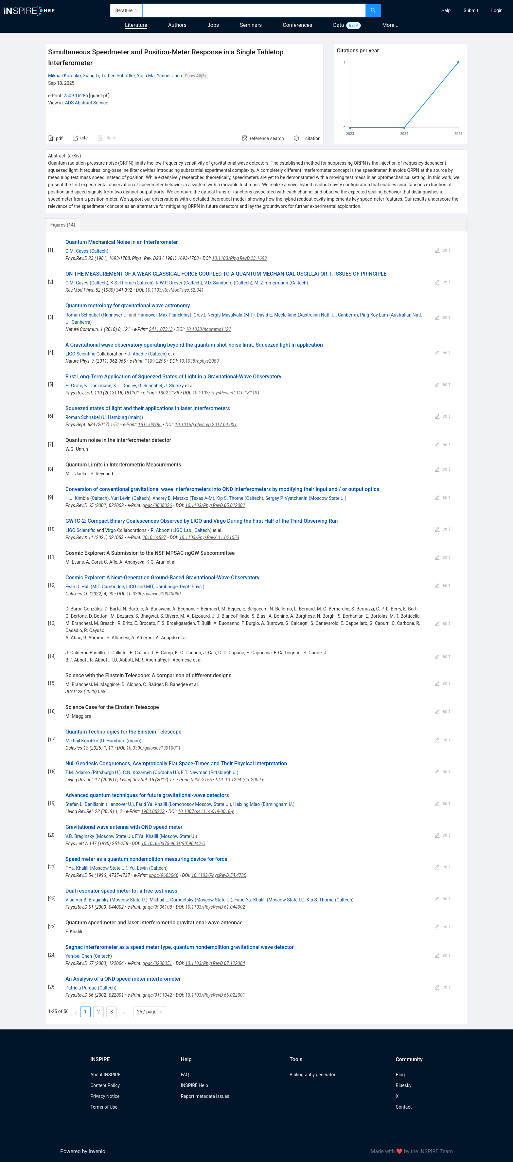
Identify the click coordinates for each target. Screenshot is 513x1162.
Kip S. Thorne (229, 498)
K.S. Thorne (122, 282)
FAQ (185, 1074)
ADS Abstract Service (86, 102)
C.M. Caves (76, 251)
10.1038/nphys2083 (199, 361)
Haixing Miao (246, 804)
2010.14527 (154, 537)
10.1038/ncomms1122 (208, 329)
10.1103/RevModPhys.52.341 (174, 290)
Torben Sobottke (118, 75)
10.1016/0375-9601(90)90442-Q (173, 843)
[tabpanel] (256, 627)
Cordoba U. (166, 772)
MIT (249, 315)
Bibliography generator (312, 1074)
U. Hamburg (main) (122, 417)
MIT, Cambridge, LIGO (114, 586)
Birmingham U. (278, 804)
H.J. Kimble (77, 498)
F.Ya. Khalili (146, 836)
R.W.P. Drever (169, 282)
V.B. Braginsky (79, 836)
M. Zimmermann (271, 282)
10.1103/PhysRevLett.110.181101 (226, 392)
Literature (136, 25)
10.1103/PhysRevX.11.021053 (209, 537)
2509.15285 (75, 95)
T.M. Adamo (77, 772)
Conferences (297, 25)
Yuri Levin (121, 498)
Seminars (251, 25)
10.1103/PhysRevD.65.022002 (215, 505)
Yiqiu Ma (145, 75)
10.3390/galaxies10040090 (153, 593)
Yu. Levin (139, 868)
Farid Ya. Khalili (151, 804)
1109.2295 (155, 361)
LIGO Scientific (80, 353)
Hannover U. (115, 315)
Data (338, 25)
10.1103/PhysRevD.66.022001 (215, 995)
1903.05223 (153, 811)
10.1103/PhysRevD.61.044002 (215, 907)
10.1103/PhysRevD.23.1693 (239, 258)
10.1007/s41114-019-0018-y (206, 811)
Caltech (99, 251)
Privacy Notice (104, 1096)
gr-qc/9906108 (157, 907)
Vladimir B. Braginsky (87, 899)
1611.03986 (150, 424)
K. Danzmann (98, 385)
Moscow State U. (327, 498)
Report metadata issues (205, 1096)
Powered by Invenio (82, 1151)
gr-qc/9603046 (163, 875)
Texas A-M (202, 498)
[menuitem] (446, 10)
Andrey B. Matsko (170, 498)
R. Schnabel (150, 385)
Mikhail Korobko (64, 75)
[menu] (448, 10)
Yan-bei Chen (78, 956)
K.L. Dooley (125, 385)
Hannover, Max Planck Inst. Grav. (170, 315)
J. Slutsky (174, 385)
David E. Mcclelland (276, 315)
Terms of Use (103, 1107)
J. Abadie (137, 353)
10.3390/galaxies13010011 (153, 748)
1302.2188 (168, 392)
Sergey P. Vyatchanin (286, 498)
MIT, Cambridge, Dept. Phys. (174, 586)
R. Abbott (160, 530)
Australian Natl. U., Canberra (328, 315)
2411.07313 (160, 329)
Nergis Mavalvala (224, 315)
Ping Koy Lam (374, 315)
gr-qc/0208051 (157, 963)
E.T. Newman (194, 772)
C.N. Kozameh (137, 772)
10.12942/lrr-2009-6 (245, 779)
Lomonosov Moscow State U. (199, 804)
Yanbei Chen (169, 75)
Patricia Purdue (81, 987)
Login (497, 10)
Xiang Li (91, 75)
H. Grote (73, 385)
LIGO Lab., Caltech (191, 530)
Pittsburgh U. (106, 772)
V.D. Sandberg (218, 282)
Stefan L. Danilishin (85, 804)
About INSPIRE (105, 1074)
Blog (400, 1074)
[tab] (67, 224)
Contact (404, 1107)
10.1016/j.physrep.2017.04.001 (206, 424)
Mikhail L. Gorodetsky (171, 899)
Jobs (213, 25)
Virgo (110, 530)
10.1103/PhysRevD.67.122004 (215, 963)
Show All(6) (195, 75)
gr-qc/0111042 (157, 995)
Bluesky (403, 1085)
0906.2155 (201, 779)
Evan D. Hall (77, 586)
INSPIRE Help (194, 1085)
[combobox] (254, 10)
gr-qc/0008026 (157, 505)
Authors (177, 25)
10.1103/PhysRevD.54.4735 (218, 875)
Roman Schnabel (82, 315)
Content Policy (105, 1085)
